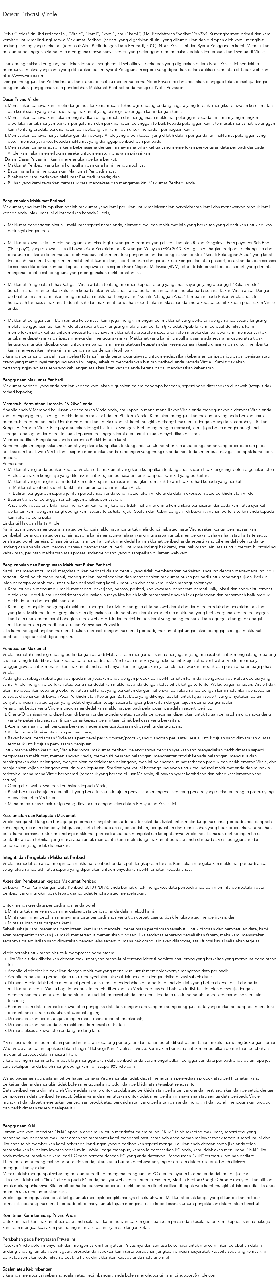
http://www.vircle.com (23, 75)
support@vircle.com (116, 1066)
